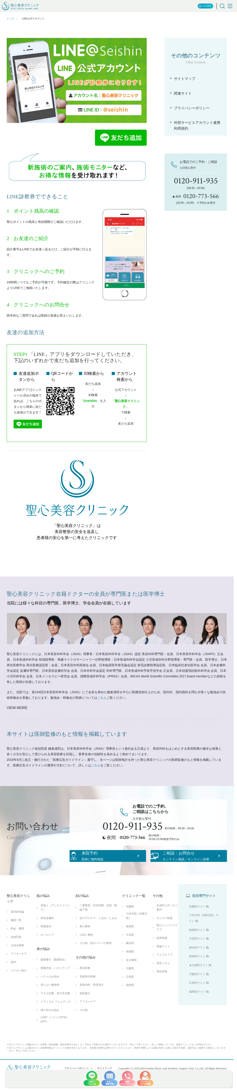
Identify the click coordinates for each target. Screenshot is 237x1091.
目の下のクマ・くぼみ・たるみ (98, 934)
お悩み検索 (17, 961)
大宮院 (130, 950)
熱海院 (130, 967)
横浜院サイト (197, 963)
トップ (10, 18)
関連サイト (163, 962)
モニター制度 (165, 934)
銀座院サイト (197, 946)
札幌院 (130, 922)
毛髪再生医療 (88, 992)
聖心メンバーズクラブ (167, 943)
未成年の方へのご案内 (167, 923)
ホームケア (47, 950)
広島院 (130, 992)
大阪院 (130, 984)
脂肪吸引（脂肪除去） (54, 975)
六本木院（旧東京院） (136, 932)
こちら (102, 697)
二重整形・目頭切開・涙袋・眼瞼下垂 (98, 923)
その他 (84, 1026)
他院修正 (85, 1009)
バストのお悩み (50, 992)
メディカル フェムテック (56, 1017)
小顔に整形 (86, 950)
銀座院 (130, 942)
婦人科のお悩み (50, 1026)
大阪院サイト (197, 990)
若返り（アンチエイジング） (55, 923)
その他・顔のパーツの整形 (96, 959)
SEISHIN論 (17, 927)
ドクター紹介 (19, 986)
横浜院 (130, 959)
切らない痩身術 (50, 1000)
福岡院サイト (197, 1007)
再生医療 (85, 984)
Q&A (13, 978)
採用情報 (162, 954)
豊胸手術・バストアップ (55, 984)
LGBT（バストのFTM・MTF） (55, 1035)
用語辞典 (162, 987)
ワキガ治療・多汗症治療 (55, 1009)
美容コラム (163, 979)
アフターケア (19, 969)
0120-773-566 (132, 837)
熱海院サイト (197, 972)
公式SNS (205, 6)
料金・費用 (17, 944)
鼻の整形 (85, 942)
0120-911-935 (133, 826)
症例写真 (16, 953)
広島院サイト (197, 998)
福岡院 (130, 1001)
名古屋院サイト (198, 981)
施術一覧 (16, 936)
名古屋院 (131, 976)
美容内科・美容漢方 (92, 1000)
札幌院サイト (197, 922)
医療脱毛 (46, 942)
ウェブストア (165, 970)
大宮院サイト (197, 954)
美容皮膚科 (47, 934)
